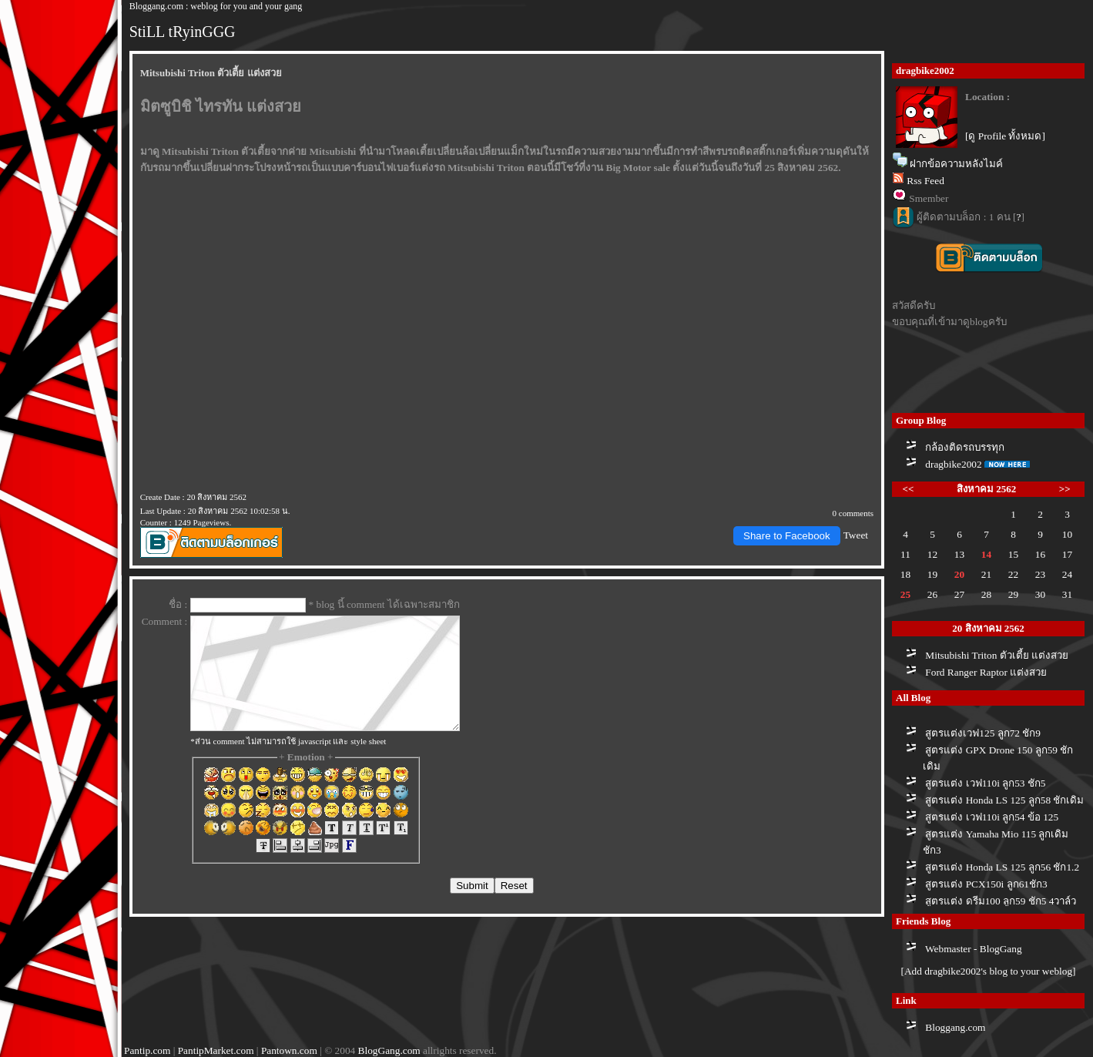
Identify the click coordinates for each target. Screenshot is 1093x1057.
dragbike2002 (953, 464)
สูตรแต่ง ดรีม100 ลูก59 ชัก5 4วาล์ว (1000, 901)
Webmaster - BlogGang (973, 949)
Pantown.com (289, 1050)
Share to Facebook (786, 536)
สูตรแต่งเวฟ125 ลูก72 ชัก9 (983, 733)
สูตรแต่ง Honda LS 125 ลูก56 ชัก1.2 (1002, 867)
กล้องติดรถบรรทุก (964, 447)
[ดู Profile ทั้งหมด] (1005, 136)
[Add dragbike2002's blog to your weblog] (987, 971)
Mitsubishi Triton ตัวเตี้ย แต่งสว (996, 655)
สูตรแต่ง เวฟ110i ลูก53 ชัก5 (985, 783)
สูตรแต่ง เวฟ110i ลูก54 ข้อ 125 (991, 817)
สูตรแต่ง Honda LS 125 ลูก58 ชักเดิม (1004, 800)
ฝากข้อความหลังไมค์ (956, 163)
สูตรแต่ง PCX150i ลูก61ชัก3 (986, 884)
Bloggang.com (955, 1027)
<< (908, 489)
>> (1065, 489)
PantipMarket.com (216, 1050)
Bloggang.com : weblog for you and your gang (216, 6)
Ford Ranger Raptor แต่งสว (986, 672)
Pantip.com (147, 1050)
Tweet (855, 535)
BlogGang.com (389, 1050)
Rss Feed (925, 180)
